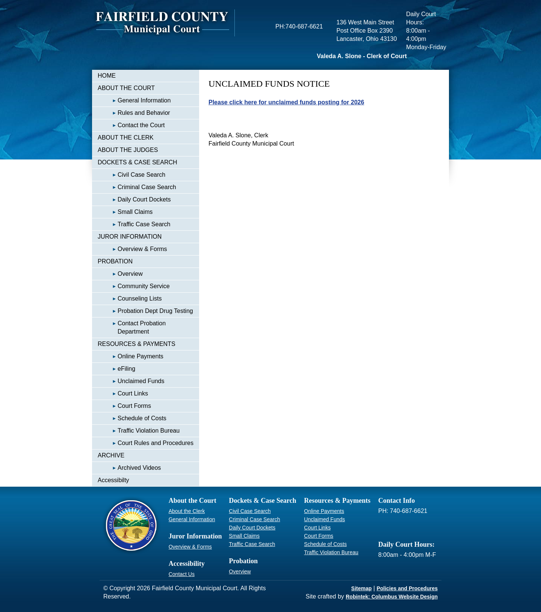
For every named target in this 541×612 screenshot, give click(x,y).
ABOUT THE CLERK (126, 137)
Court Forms (124, 406)
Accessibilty (113, 480)
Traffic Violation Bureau (139, 430)
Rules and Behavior (134, 113)
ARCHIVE (111, 455)
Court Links (123, 393)
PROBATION (115, 261)
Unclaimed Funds (131, 381)
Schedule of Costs (132, 418)
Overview (120, 274)
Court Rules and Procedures (145, 443)
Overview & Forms (132, 249)
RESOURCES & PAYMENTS (136, 344)
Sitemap (361, 588)
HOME (107, 75)
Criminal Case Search (137, 187)
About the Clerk (187, 511)
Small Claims (125, 212)
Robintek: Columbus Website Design (392, 597)
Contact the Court (131, 125)
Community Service (134, 286)
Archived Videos (129, 468)
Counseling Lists (130, 298)
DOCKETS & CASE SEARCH (137, 162)
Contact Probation (132, 327)
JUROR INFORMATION (130, 236)
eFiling (116, 368)
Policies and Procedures (407, 588)
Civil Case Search (131, 174)
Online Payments (130, 356)
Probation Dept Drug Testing (145, 311)
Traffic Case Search (134, 224)
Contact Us (182, 574)
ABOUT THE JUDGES (128, 150)
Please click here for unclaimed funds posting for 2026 (286, 102)
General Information (134, 100)
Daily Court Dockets (134, 199)
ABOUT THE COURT (126, 88)
